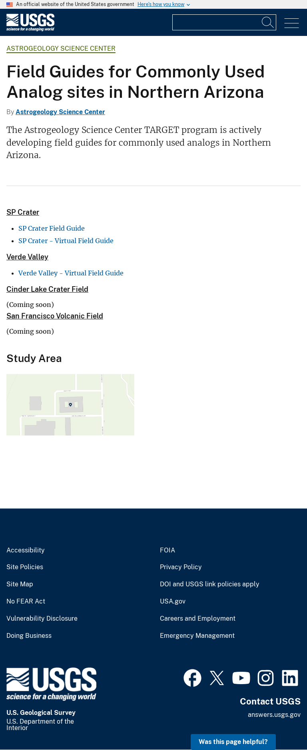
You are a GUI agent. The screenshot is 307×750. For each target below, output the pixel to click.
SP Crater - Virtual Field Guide (66, 241)
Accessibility (25, 550)
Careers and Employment (197, 618)
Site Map (19, 584)
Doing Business (29, 635)
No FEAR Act (25, 601)
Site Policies (24, 567)
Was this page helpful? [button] (233, 742)
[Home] (30, 29)
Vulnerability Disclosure (42, 618)
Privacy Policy (181, 567)
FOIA (167, 550)
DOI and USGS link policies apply (209, 584)
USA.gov (172, 601)
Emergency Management (197, 635)
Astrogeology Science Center (61, 48)
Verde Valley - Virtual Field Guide (71, 273)
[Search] (268, 22)
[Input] (224, 22)
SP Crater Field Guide (51, 228)
